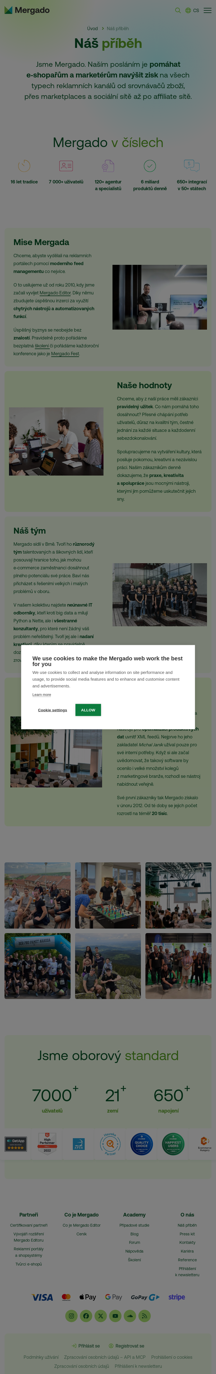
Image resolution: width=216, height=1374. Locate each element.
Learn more (41, 694)
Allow (88, 710)
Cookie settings (52, 710)
